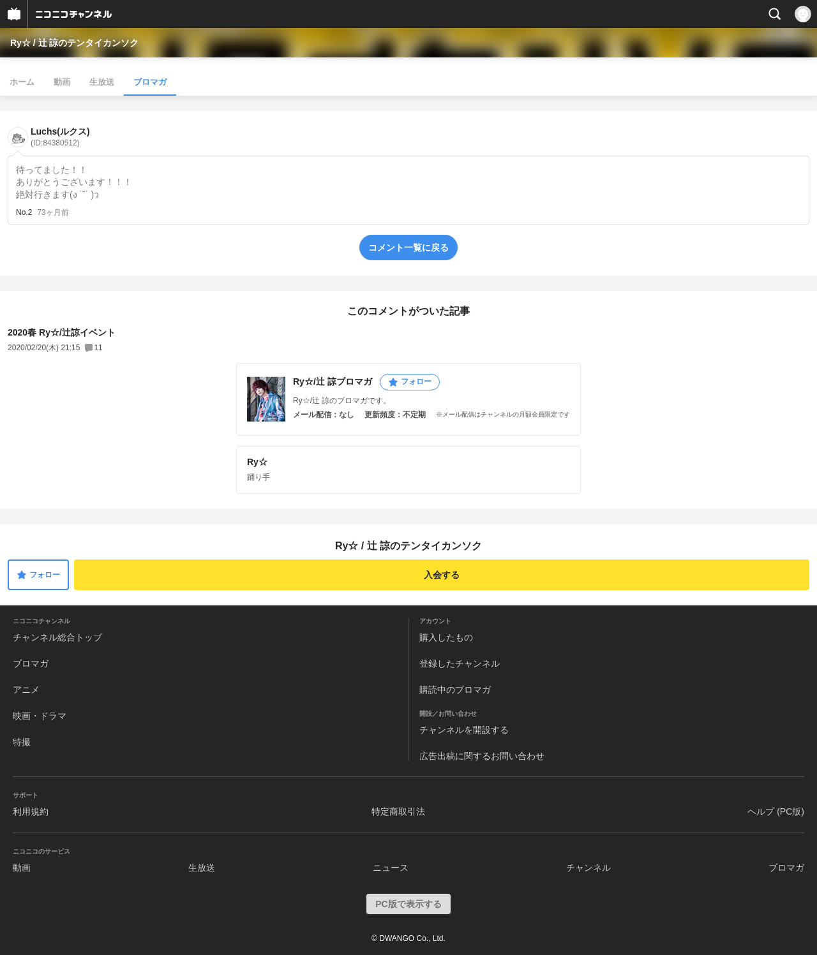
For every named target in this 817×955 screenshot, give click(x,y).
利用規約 (31, 811)
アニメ (26, 690)
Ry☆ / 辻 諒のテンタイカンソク (74, 43)
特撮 (22, 742)
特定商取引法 (398, 811)
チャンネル (588, 867)
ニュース (390, 867)
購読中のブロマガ (455, 690)
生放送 (101, 82)
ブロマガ (150, 82)
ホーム (22, 82)
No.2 (24, 212)
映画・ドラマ (39, 716)
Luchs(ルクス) (60, 136)
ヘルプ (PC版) (775, 811)
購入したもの (446, 637)
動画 (62, 82)
